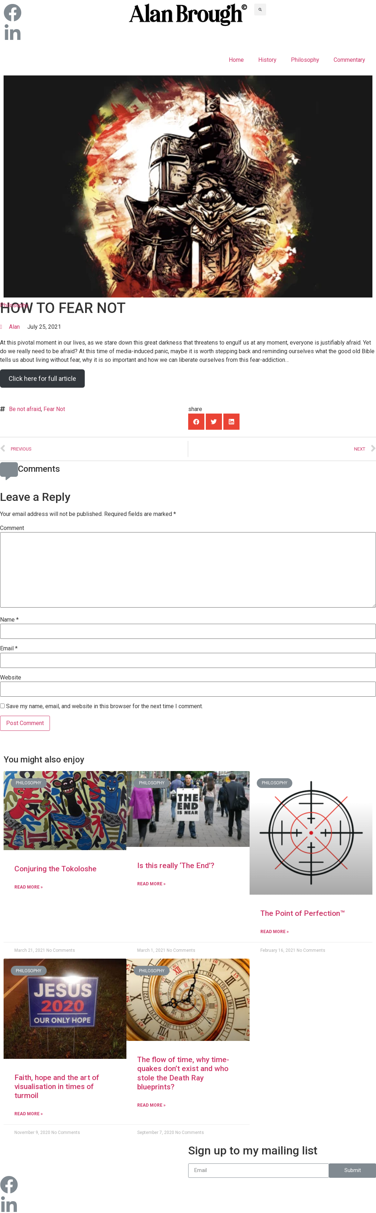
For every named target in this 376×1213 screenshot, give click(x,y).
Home (236, 59)
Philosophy (305, 59)
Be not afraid (25, 409)
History (267, 59)
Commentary (349, 59)
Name (9, 620)
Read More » (28, 887)
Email (9, 648)
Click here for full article (42, 378)
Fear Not (54, 409)
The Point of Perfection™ (302, 913)
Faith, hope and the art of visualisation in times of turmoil (56, 1086)
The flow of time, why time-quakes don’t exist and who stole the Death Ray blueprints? (183, 1073)
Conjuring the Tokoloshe (55, 868)
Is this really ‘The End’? (175, 865)
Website (10, 678)
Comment (12, 528)
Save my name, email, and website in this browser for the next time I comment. (104, 706)
